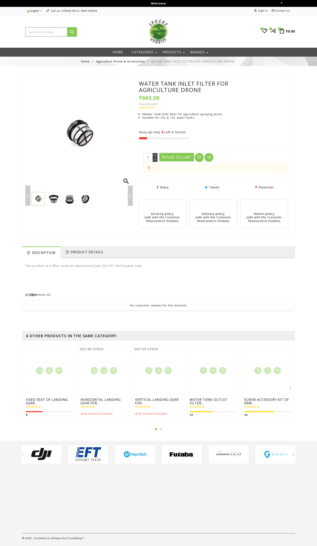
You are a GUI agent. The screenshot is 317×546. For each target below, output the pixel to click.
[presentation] (26, 387)
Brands (199, 52)
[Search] (51, 32)
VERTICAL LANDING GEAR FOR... (157, 401)
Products (173, 52)
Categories (144, 52)
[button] (156, 429)
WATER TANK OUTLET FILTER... (209, 401)
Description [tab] (44, 252)
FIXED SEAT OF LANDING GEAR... (47, 401)
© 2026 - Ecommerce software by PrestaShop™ (53, 538)
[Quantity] (148, 157)
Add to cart (177, 157)
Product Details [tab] (87, 252)
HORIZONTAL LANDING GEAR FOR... (100, 401)
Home (118, 52)
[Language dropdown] (34, 11)
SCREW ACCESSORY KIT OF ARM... (266, 401)
